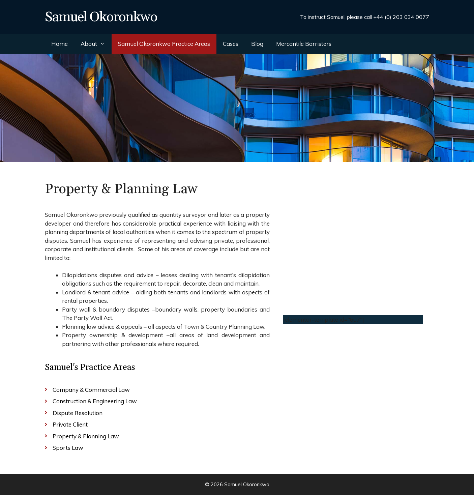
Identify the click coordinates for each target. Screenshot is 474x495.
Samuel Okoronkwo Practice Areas (164, 43)
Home (59, 43)
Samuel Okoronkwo (101, 17)
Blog (257, 43)
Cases (230, 43)
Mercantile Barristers (303, 43)
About (96, 44)
